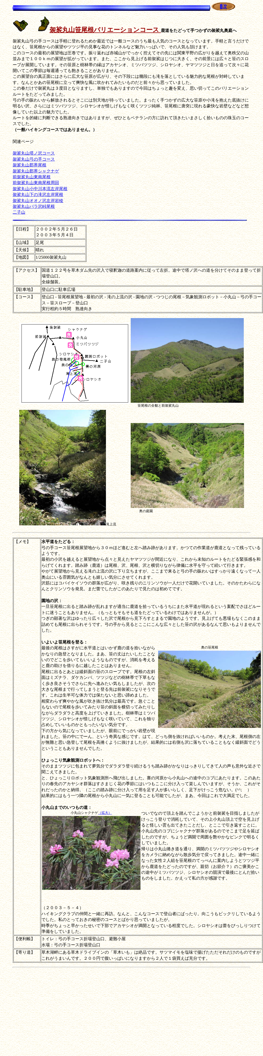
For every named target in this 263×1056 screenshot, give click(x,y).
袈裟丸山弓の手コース (34, 159)
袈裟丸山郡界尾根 (29, 165)
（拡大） (105, 813)
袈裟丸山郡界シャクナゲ (36, 171)
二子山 (19, 212)
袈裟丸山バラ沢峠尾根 (34, 206)
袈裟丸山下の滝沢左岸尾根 (38, 194)
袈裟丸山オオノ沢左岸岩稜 (38, 200)
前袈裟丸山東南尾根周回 (36, 182)
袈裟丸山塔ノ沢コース (34, 153)
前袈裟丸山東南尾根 (32, 177)
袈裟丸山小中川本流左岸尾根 (40, 188)
